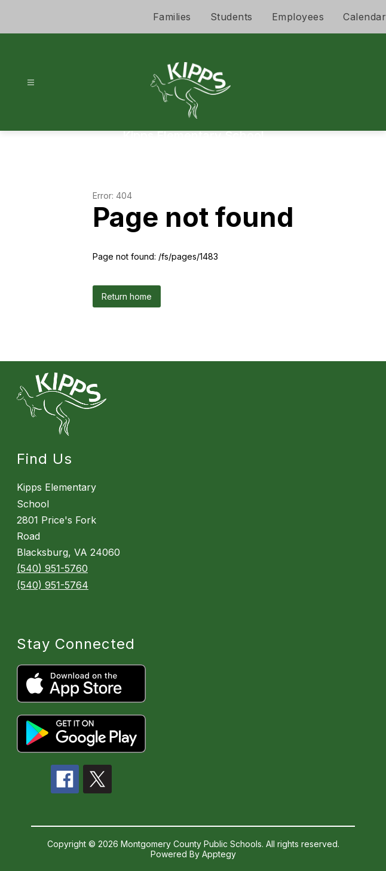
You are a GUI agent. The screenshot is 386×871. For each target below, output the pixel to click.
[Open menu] (31, 83)
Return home (127, 296)
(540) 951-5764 (52, 585)
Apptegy (219, 854)
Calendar (364, 17)
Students (231, 17)
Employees (298, 17)
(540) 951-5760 (52, 568)
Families (172, 17)
